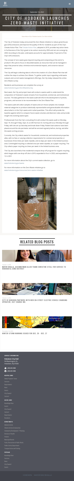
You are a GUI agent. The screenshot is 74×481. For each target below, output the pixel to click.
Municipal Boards (9, 440)
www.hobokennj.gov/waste (14, 163)
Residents (7, 418)
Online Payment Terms (10, 379)
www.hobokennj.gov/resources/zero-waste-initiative (23, 170)
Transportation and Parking (12, 448)
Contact (6, 396)
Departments (8, 384)
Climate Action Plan (29, 47)
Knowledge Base (8, 403)
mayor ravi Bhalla (43, 475)
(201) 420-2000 (11, 368)
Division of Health (9, 434)
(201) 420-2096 (11, 371)
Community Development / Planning (14, 431)
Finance (6, 437)
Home (23, 36)
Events (6, 390)
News (27, 36)
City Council (7, 393)
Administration (8, 425)
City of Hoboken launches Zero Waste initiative (40, 36)
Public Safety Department (11, 445)
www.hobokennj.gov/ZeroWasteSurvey (18, 88)
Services (6, 381)
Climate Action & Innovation (12, 428)
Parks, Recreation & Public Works (13, 442)
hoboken (27, 475)
